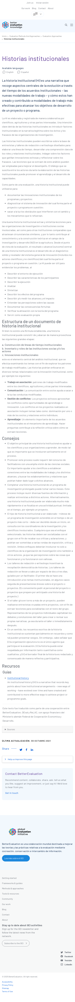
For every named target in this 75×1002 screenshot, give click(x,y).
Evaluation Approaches (52, 36)
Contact (42, 8)
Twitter (68, 952)
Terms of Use (7, 991)
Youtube (68, 960)
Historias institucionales (14, 39)
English (10, 72)
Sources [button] (11, 729)
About (51, 8)
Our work (25, 8)
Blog (34, 8)
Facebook (69, 956)
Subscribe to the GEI (13, 943)
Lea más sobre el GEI (14, 858)
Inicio (4, 36)
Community (7, 899)
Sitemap (5, 988)
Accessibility (7, 982)
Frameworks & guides (12, 883)
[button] (66, 25)
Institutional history (18, 677)
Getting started (9, 878)
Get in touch (11, 792)
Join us (30, 2)
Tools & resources (10, 893)
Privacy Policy (7, 985)
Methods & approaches (13, 888)
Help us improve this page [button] (19, 759)
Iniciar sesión (42, 2)
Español (25, 72)
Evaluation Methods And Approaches (25, 36)
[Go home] (21, 25)
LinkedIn (68, 964)
